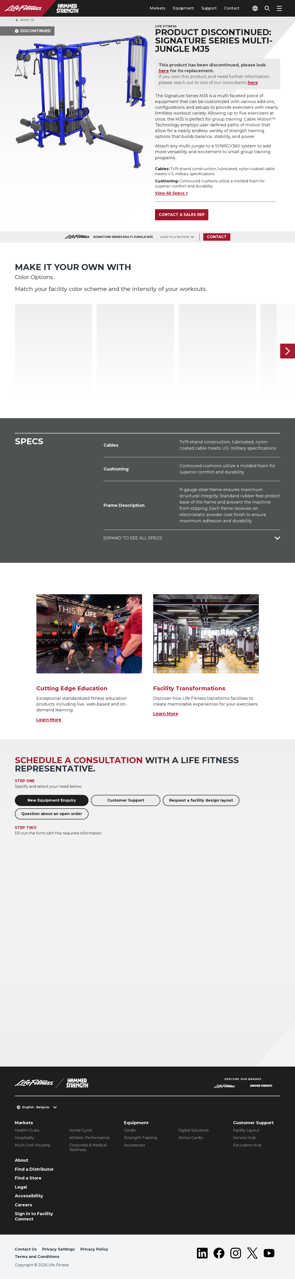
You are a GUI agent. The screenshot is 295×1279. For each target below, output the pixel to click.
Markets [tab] (157, 8)
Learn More (48, 719)
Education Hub (247, 1145)
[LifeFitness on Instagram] (235, 1254)
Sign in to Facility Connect (34, 1216)
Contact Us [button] (26, 1249)
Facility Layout (246, 1130)
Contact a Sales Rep (182, 214)
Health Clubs (27, 1130)
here (164, 70)
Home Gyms (80, 1130)
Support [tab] (209, 8)
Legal (21, 1187)
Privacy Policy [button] (94, 1249)
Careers (23, 1204)
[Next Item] (287, 350)
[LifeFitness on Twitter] (252, 1254)
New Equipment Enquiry (52, 800)
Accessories (134, 1145)
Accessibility (29, 1195)
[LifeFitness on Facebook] (219, 1254)
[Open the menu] (279, 8)
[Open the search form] (267, 8)
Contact (231, 8)
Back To (24, 20)
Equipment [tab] (183, 8)
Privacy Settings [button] (58, 1249)
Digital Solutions (193, 1130)
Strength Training (140, 1138)
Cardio (130, 1130)
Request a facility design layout (201, 800)
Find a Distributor (34, 1169)
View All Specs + (171, 193)
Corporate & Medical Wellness (88, 1147)
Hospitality (24, 1138)
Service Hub (244, 1138)
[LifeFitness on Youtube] (269, 1254)
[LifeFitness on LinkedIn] (202, 1254)
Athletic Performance (89, 1138)
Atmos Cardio (190, 1138)
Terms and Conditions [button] (37, 1256)
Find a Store (28, 1178)
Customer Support (125, 800)
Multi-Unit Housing (32, 1145)
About (21, 1160)
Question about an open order (51, 814)
